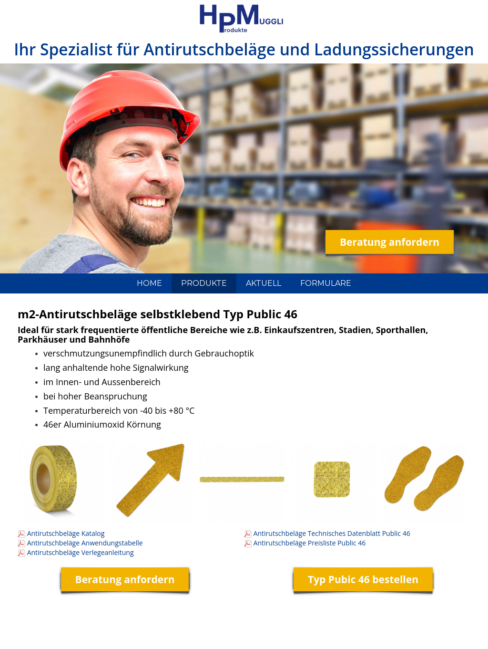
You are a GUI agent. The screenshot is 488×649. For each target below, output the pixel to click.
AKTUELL (263, 283)
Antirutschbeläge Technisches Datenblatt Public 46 (332, 533)
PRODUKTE (204, 283)
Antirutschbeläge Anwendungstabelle (85, 542)
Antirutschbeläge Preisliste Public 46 (310, 542)
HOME (149, 283)
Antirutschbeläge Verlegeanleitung (80, 552)
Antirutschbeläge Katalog (66, 533)
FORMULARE (325, 283)
